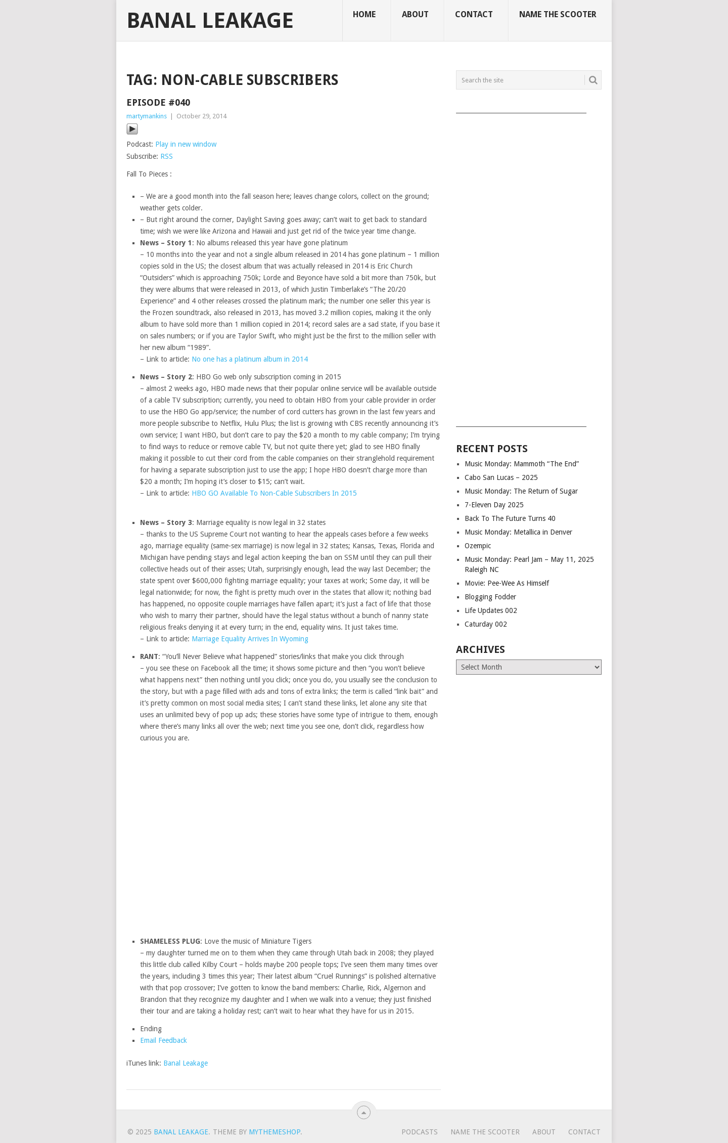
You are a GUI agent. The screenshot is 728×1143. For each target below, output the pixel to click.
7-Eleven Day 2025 (494, 505)
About (415, 14)
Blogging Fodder (490, 597)
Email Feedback (163, 1040)
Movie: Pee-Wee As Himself (507, 583)
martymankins (146, 116)
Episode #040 (158, 102)
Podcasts (419, 1132)
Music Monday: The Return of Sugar (521, 491)
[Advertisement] (529, 266)
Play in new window (185, 144)
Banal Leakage (210, 20)
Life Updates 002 (491, 610)
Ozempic (478, 546)
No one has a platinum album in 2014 (250, 359)
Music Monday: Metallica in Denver (518, 532)
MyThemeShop (274, 1132)
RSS (166, 156)
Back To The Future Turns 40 (510, 518)
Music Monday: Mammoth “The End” (522, 464)
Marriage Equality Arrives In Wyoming (250, 639)
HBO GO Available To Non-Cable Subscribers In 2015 (274, 493)
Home (364, 14)
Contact (474, 14)
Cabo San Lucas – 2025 (501, 477)
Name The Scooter (558, 14)
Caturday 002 (486, 624)
